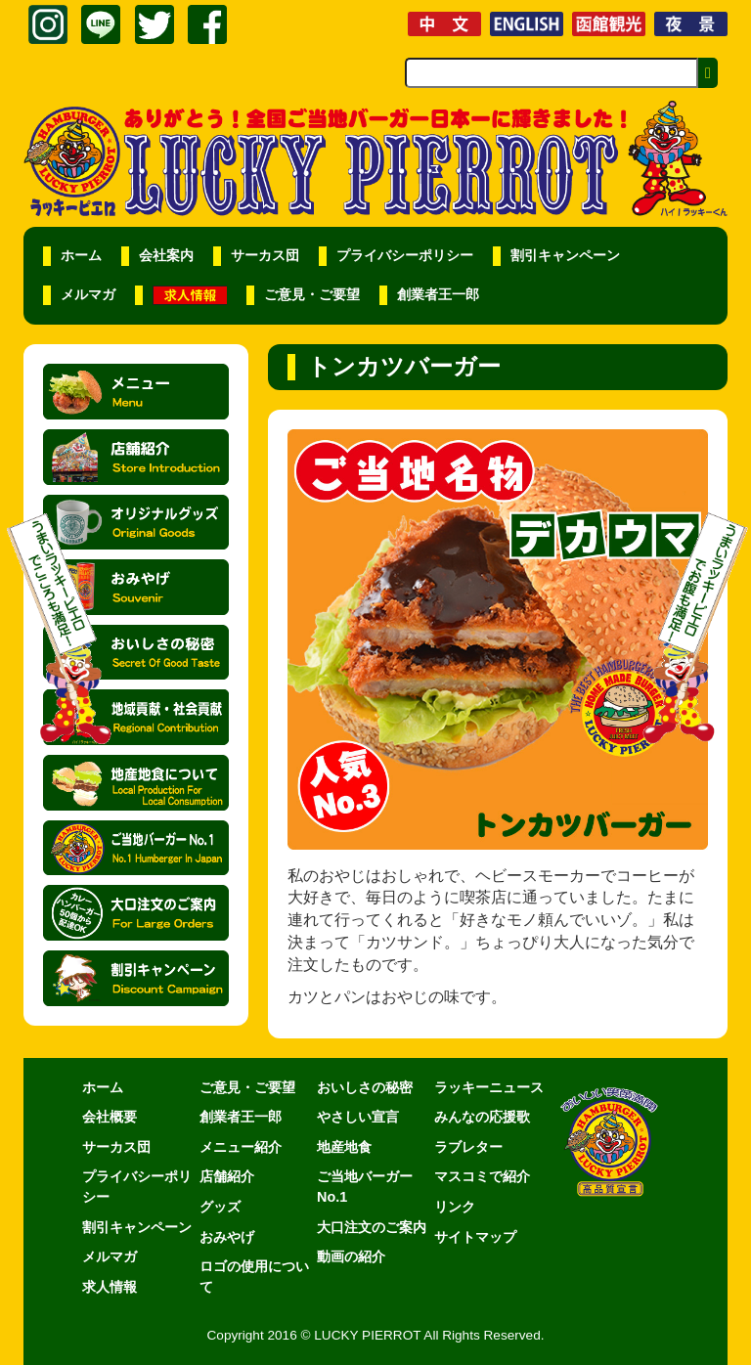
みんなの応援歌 (482, 1116)
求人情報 (109, 1287)
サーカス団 (265, 255)
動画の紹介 (351, 1256)
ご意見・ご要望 (312, 294)
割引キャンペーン (565, 255)
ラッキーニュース (489, 1087)
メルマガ (88, 294)
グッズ (220, 1206)
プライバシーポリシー (404, 255)
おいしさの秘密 (365, 1087)
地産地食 (344, 1147)
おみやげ (226, 1237)
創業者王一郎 (438, 294)
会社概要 (109, 1116)
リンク (454, 1206)
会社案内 (166, 255)
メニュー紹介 (240, 1147)
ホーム (81, 255)
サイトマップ (475, 1237)
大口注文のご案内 (371, 1227)
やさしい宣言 (358, 1116)
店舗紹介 (226, 1176)
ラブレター (468, 1147)
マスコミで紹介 (482, 1176)
